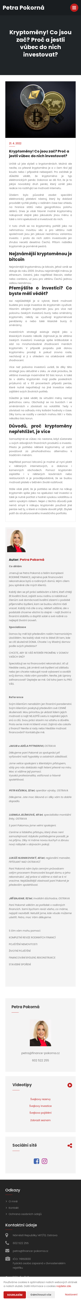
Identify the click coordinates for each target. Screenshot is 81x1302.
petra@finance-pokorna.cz (30, 1251)
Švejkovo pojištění (40, 1113)
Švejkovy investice (40, 1106)
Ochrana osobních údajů (25, 1214)
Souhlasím (14, 1295)
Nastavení (71, 1294)
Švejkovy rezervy (40, 1099)
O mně (13, 1201)
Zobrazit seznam (40, 1120)
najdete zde (63, 1286)
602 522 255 (21, 1243)
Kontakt (14, 1208)
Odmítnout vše (40, 1294)
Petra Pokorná (32, 559)
